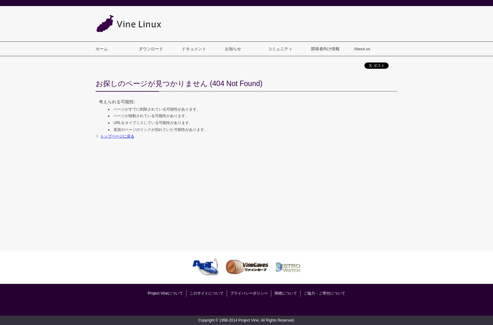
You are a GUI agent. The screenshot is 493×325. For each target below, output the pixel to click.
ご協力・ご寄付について (324, 293)
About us (362, 48)
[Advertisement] (283, 23)
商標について (285, 293)
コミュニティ (280, 48)
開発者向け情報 (325, 48)
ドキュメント (194, 48)
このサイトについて (207, 293)
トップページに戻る (117, 136)
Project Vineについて (165, 293)
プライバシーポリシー (249, 293)
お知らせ (233, 48)
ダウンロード (151, 48)
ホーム (102, 48)
